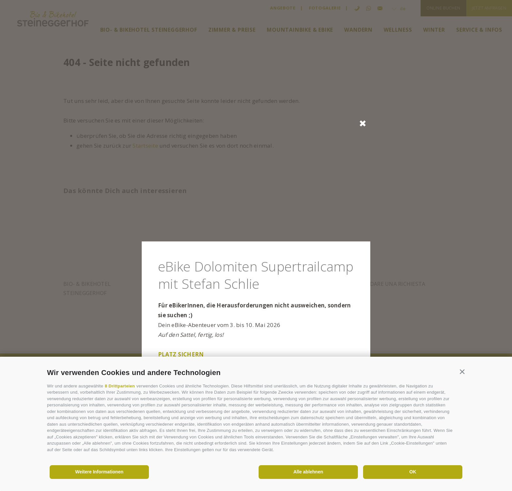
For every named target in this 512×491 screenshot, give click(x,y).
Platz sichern (181, 354)
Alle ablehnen (308, 471)
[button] (462, 371)
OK (412, 471)
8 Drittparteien (120, 386)
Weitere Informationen (99, 471)
